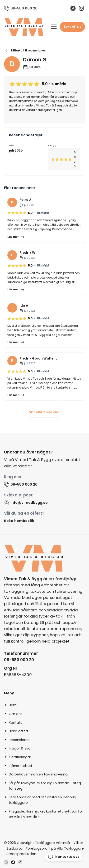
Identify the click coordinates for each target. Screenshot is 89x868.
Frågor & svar (20, 748)
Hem (13, 705)
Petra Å (25, 200)
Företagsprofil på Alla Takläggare (55, 848)
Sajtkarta (14, 848)
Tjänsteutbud (20, 765)
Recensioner (19, 739)
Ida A (23, 305)
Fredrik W (27, 252)
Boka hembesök (19, 520)
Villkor (78, 842)
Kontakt (15, 722)
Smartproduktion (21, 853)
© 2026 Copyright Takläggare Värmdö (37, 842)
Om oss (15, 713)
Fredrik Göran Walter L (38, 358)
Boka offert (72, 27)
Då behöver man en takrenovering (38, 774)
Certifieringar (20, 757)
